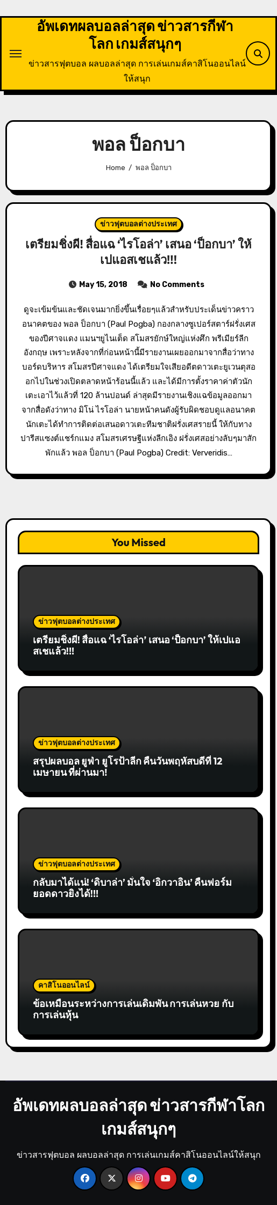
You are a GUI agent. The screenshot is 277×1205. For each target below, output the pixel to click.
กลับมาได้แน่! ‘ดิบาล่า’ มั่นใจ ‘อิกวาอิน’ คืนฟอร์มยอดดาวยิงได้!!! (132, 888)
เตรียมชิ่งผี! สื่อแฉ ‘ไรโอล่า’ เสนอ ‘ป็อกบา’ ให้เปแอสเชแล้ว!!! (138, 252)
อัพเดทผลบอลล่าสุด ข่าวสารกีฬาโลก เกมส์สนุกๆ (135, 35)
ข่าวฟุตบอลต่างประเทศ (138, 224)
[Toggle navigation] (15, 53)
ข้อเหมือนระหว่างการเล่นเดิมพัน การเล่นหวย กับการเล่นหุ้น (133, 1009)
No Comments (177, 284)
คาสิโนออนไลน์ (64, 985)
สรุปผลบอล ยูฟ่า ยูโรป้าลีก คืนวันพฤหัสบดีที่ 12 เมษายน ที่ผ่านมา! (128, 767)
